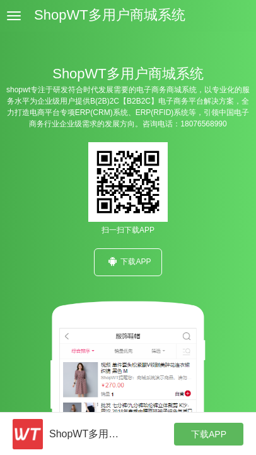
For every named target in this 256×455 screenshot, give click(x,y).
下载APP (128, 261)
